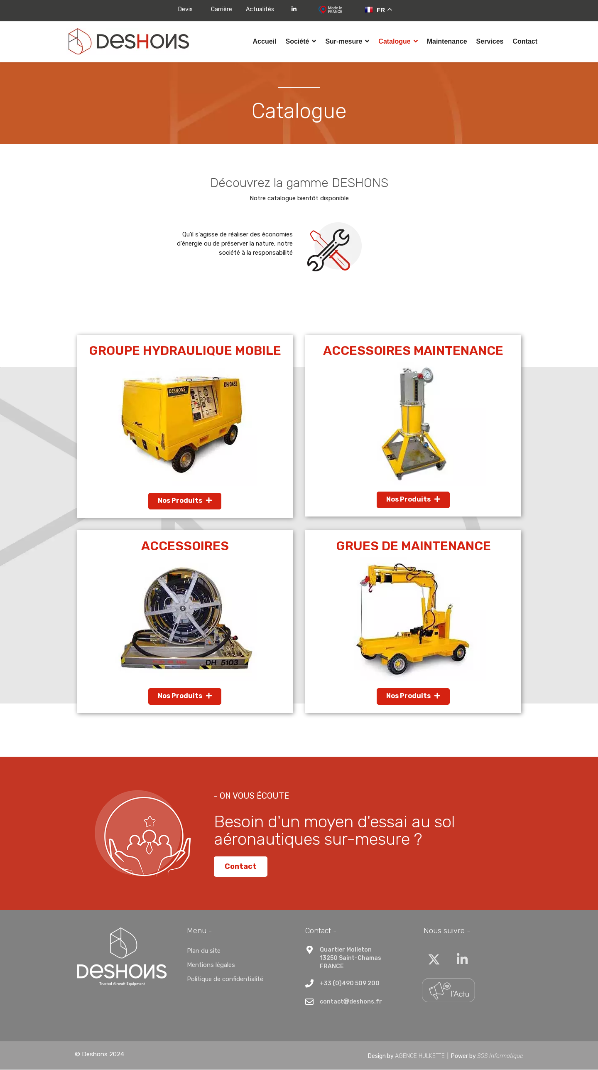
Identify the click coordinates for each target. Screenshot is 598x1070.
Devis (185, 9)
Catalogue (394, 41)
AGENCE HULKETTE (420, 1056)
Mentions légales (211, 965)
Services (490, 41)
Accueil (265, 41)
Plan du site (204, 951)
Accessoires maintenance (413, 351)
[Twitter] (434, 961)
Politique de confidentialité (225, 980)
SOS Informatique (500, 1056)
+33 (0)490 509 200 (350, 984)
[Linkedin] (462, 961)
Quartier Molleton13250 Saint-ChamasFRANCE (350, 959)
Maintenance (447, 41)
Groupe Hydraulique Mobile (185, 351)
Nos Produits (185, 501)
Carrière (221, 9)
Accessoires (185, 546)
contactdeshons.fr (351, 1002)
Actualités (260, 9)
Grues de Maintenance (413, 546)
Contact (524, 41)
